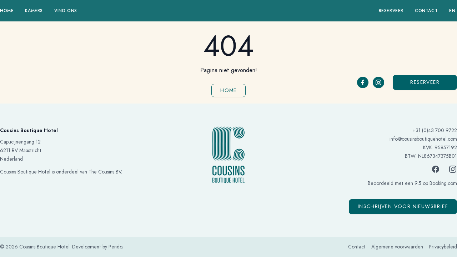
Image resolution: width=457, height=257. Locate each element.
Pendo (115, 246)
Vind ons (65, 11)
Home (7, 11)
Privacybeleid (443, 246)
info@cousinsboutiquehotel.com (423, 139)
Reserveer (391, 11)
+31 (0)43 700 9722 (434, 130)
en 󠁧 (453, 11)
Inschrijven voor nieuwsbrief (403, 206)
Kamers (34, 11)
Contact (426, 11)
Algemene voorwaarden (397, 246)
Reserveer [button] (425, 82)
